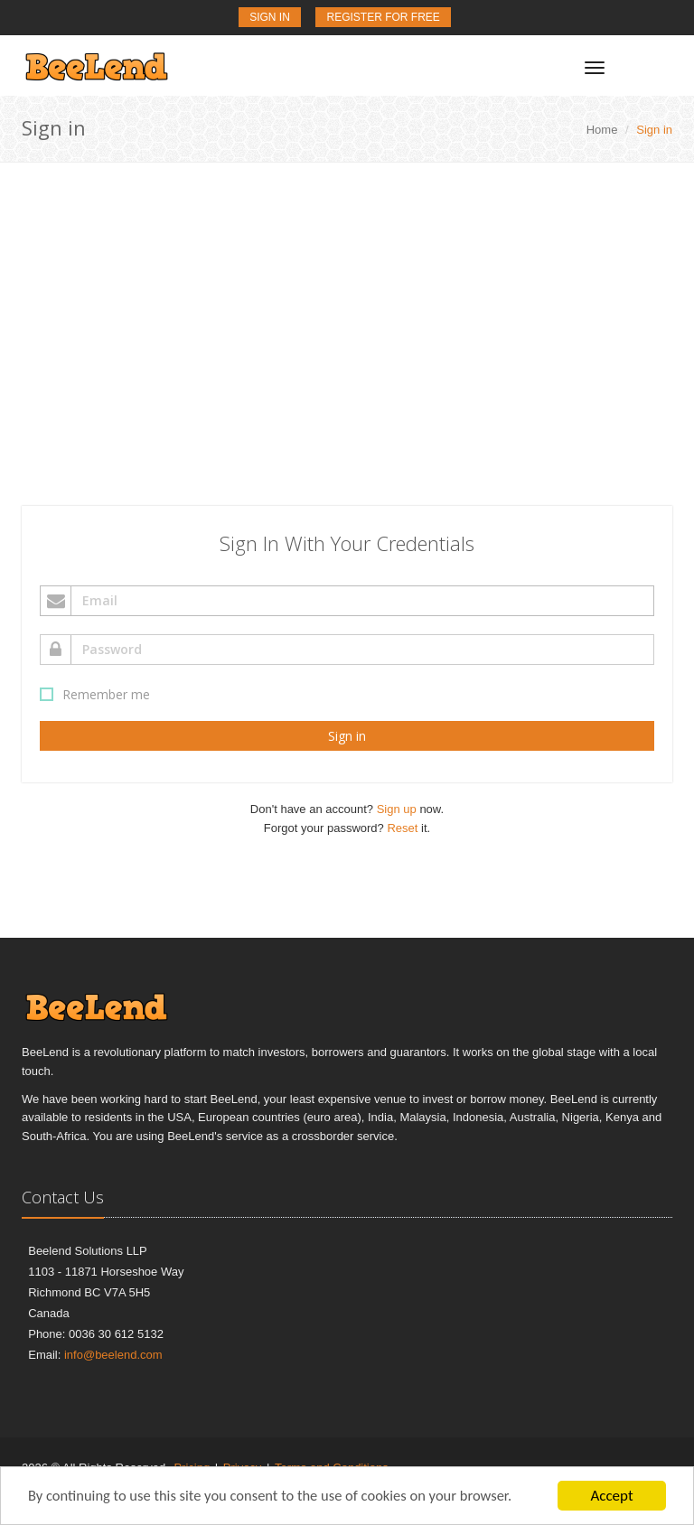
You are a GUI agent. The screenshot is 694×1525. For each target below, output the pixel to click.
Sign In (269, 17)
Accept (611, 1495)
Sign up (397, 809)
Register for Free (382, 17)
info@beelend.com (113, 1354)
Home (602, 129)
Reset (402, 828)
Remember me (97, 694)
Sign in (347, 735)
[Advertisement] (347, 298)
